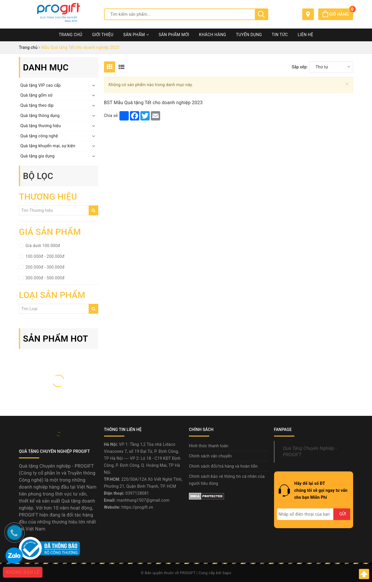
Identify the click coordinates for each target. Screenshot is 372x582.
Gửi (342, 514)
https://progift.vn (137, 507)
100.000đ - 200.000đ (44, 256)
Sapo (226, 573)
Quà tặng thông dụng (40, 115)
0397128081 (137, 493)
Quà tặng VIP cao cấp (40, 85)
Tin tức (280, 34)
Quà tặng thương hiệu (40, 125)
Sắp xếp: (300, 67)
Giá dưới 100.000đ (42, 245)
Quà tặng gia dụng (37, 156)
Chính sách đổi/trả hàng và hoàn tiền (223, 466)
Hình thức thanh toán (208, 445)
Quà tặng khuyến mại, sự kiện (47, 145)
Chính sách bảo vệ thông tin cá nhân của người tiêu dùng (227, 480)
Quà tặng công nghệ (39, 136)
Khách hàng (212, 34)
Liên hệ (305, 34)
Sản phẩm (136, 34)
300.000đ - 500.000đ (44, 278)
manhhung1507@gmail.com (143, 500)
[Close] (347, 84)
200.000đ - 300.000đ (44, 267)
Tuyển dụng (249, 34)
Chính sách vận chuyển (210, 456)
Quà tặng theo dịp (36, 105)
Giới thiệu (102, 34)
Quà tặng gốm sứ (36, 95)
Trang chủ (70, 34)
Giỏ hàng (338, 14)
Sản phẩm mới (174, 34)
